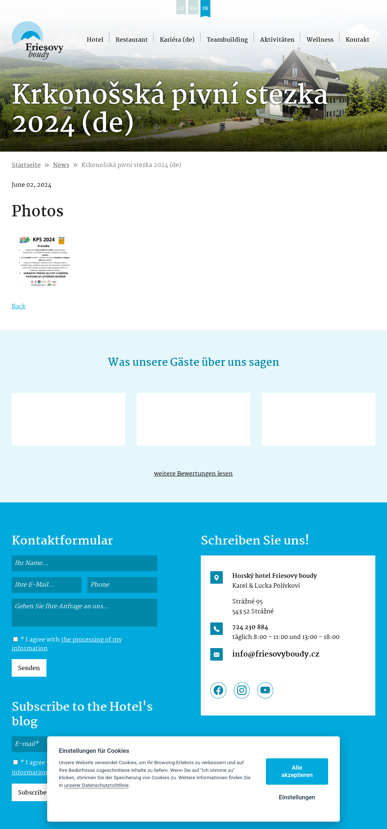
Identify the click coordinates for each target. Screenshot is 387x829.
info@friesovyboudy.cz (275, 654)
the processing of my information (67, 644)
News (61, 165)
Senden (29, 668)
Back (19, 307)
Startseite (26, 165)
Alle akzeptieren (297, 771)
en (193, 8)
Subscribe (32, 793)
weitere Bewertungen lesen (193, 474)
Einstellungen (297, 797)
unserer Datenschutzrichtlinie (96, 785)
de (205, 8)
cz (181, 8)
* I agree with (67, 644)
